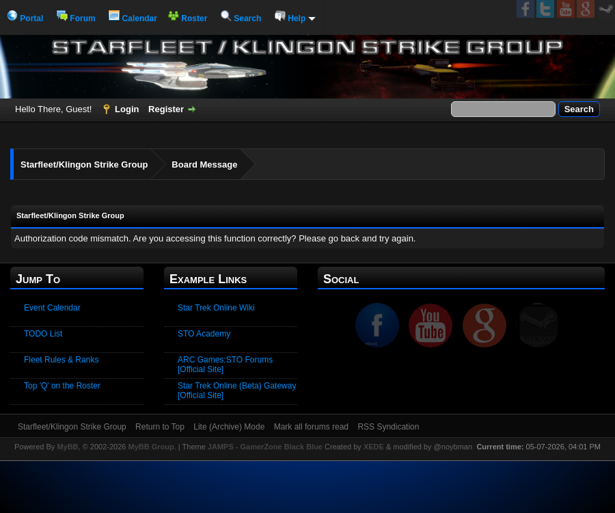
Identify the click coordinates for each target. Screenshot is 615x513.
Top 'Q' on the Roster (62, 386)
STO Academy (204, 334)
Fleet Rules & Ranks (61, 360)
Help (295, 18)
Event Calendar (52, 308)
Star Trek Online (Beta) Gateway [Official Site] (237, 390)
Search (241, 18)
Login (127, 109)
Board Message (204, 164)
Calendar (133, 18)
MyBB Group (151, 447)
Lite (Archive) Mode (228, 427)
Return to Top (159, 427)
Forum (76, 18)
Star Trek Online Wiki (216, 308)
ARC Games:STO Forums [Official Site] (225, 364)
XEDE (374, 447)
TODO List (43, 334)
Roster (187, 18)
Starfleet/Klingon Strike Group (84, 164)
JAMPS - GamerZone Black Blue (265, 447)
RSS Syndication (388, 427)
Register (166, 109)
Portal (25, 18)
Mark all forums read (311, 427)
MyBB (67, 447)
